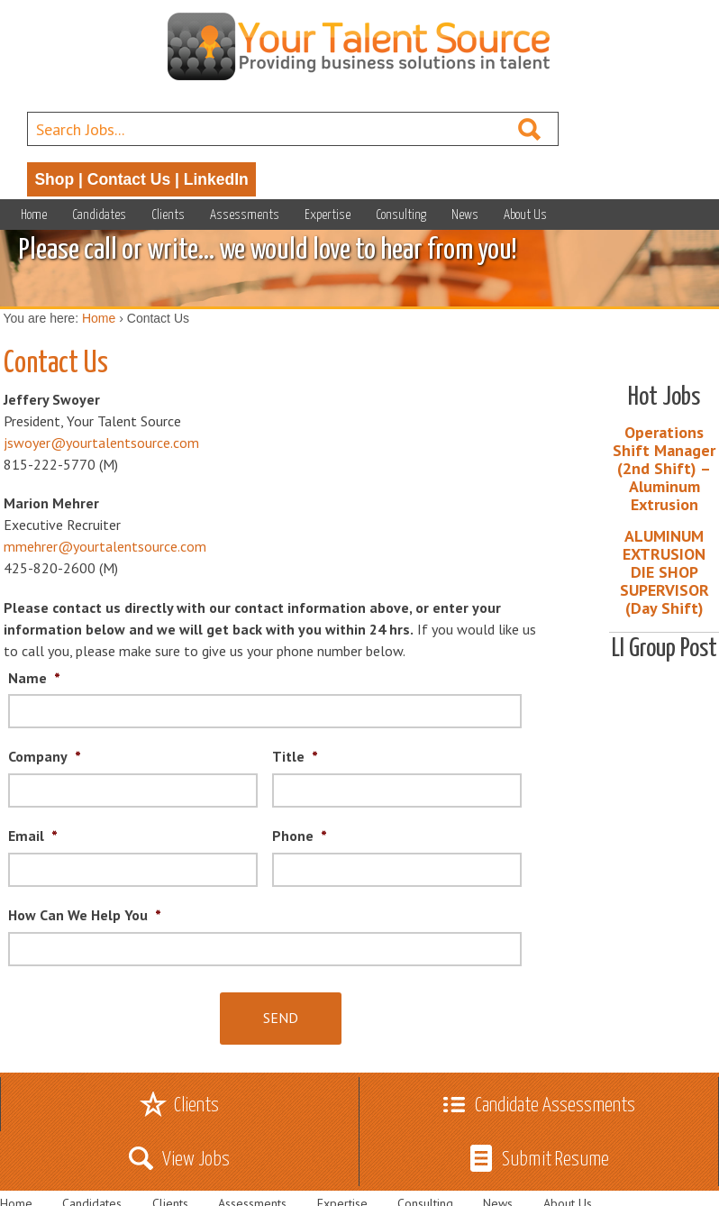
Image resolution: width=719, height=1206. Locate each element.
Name (34, 678)
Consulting (401, 215)
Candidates (99, 215)
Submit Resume (555, 1160)
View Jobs (196, 1160)
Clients (168, 215)
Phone (299, 836)
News (464, 215)
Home (34, 215)
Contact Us (128, 179)
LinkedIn (216, 179)
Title (295, 756)
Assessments (244, 215)
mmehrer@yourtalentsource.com (105, 546)
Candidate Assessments (555, 1106)
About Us (525, 215)
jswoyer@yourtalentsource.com (101, 443)
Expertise (327, 215)
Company (44, 756)
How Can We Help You (84, 915)
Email (33, 836)
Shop (54, 179)
